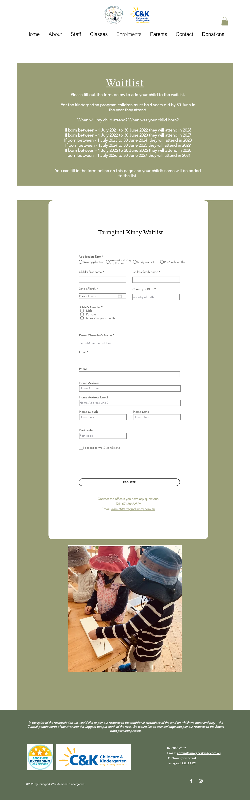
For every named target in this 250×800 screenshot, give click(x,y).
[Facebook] (191, 780)
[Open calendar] (120, 296)
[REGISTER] (129, 482)
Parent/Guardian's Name (95, 335)
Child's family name (145, 271)
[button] (224, 21)
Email (82, 352)
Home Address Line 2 (93, 397)
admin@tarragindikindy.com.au (133, 509)
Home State (141, 411)
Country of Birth (142, 289)
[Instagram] (200, 780)
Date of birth (89, 288)
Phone (83, 368)
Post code (86, 430)
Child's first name (90, 271)
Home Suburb (88, 411)
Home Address (89, 383)
